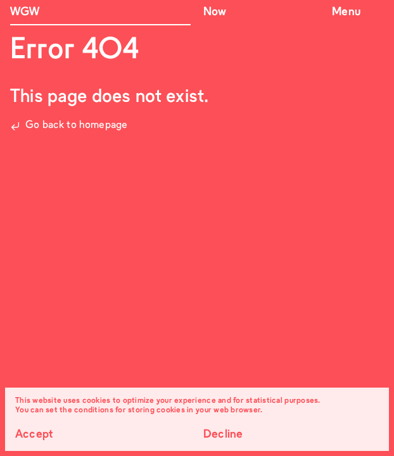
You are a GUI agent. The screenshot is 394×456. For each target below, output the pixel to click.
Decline (223, 434)
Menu (346, 12)
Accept (34, 434)
